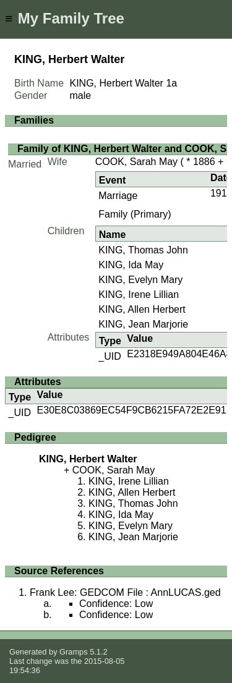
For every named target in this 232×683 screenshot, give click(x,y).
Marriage (117, 195)
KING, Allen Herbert (142, 309)
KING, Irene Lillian (138, 294)
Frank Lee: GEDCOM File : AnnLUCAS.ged (125, 592)
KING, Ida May (130, 265)
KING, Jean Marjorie (143, 324)
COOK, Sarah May (136, 161)
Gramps (73, 651)
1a (171, 83)
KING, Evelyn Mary (140, 279)
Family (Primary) (134, 214)
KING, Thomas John (143, 250)
